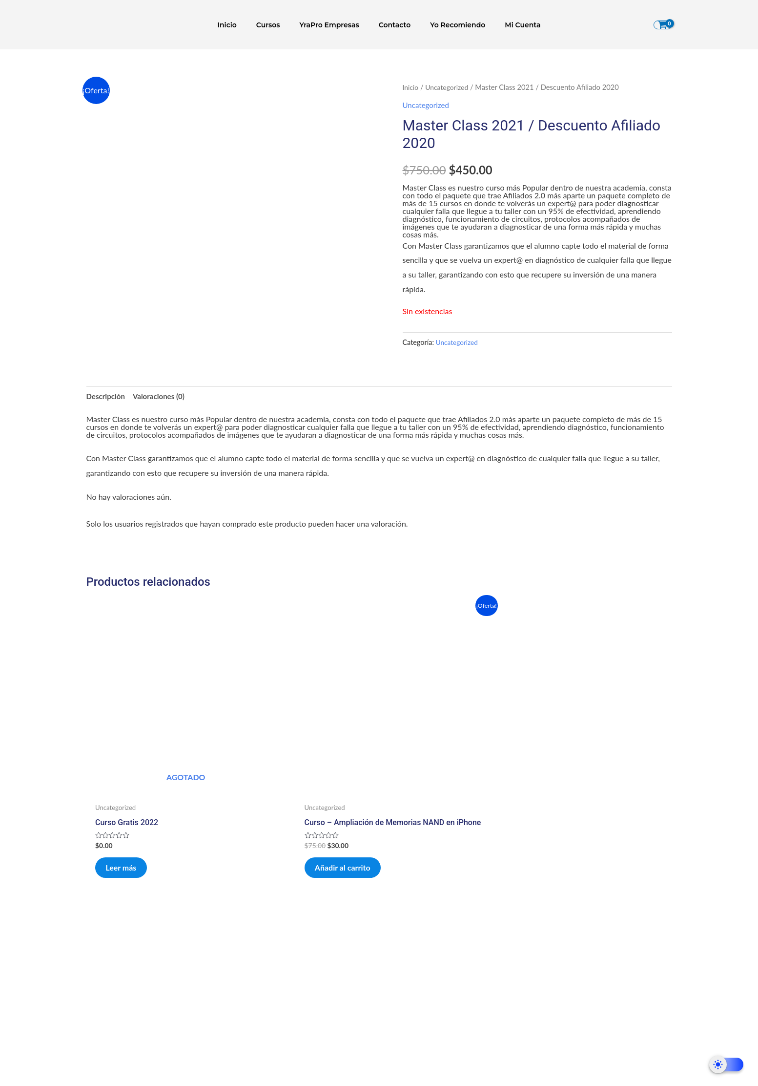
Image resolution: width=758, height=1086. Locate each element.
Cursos (277, 25)
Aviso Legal (515, 996)
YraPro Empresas (332, 25)
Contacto (392, 25)
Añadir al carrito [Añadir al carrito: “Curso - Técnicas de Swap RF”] (589, 812)
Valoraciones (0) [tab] (162, 397)
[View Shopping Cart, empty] (663, 25)
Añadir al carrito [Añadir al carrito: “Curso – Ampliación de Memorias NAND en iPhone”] (292, 819)
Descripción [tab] (106, 397)
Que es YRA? (242, 940)
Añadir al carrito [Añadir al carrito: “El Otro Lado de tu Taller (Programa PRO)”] (441, 819)
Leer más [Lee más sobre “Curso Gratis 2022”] (130, 812)
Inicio (241, 25)
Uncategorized (448, 87)
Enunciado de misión (242, 968)
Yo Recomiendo (448, 25)
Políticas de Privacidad (515, 940)
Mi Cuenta (508, 25)
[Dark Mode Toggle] (726, 1064)
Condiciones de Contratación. (515, 968)
